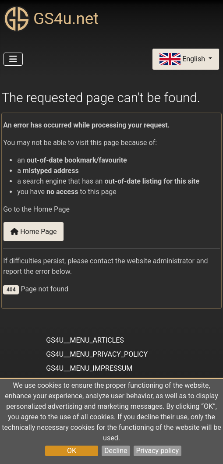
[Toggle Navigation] (13, 59)
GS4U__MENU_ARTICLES (85, 340)
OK (71, 450)
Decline (115, 450)
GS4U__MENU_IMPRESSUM (89, 368)
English (183, 59)
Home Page (34, 231)
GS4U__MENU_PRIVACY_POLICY (97, 354)
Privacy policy (157, 450)
